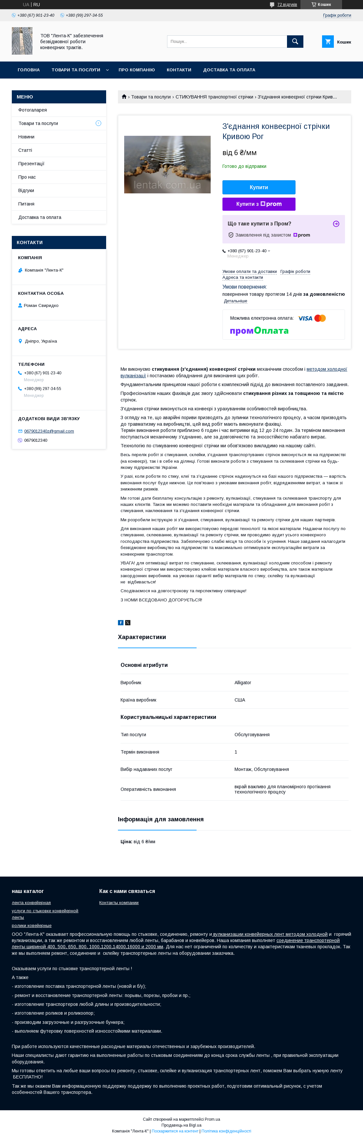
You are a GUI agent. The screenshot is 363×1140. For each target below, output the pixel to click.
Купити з (258, 204)
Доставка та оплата (229, 69)
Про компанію (137, 69)
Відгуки (26, 190)
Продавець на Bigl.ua (181, 1125)
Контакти (179, 69)
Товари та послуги (75, 69)
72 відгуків (287, 4)
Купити (259, 187)
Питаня (26, 203)
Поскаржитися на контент (175, 1131)
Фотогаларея (32, 110)
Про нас (27, 177)
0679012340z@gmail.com (49, 431)
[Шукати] (295, 41)
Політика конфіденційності (226, 1131)
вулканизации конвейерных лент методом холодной (270, 934)
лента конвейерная (31, 902)
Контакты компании (119, 902)
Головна (29, 69)
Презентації (31, 163)
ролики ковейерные (31, 925)
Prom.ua (212, 1119)
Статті (25, 150)
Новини (26, 136)
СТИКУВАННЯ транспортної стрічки (214, 96)
